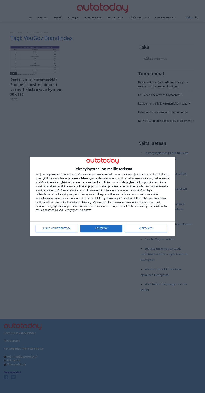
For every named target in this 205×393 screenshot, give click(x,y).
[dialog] (102, 196)
